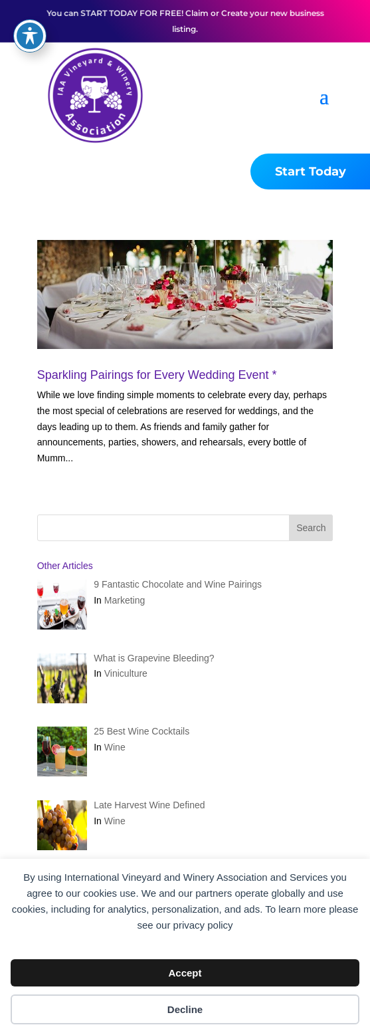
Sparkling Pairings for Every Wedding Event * (157, 375)
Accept (184, 972)
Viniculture (125, 673)
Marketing (124, 600)
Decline (185, 1009)
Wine (115, 747)
